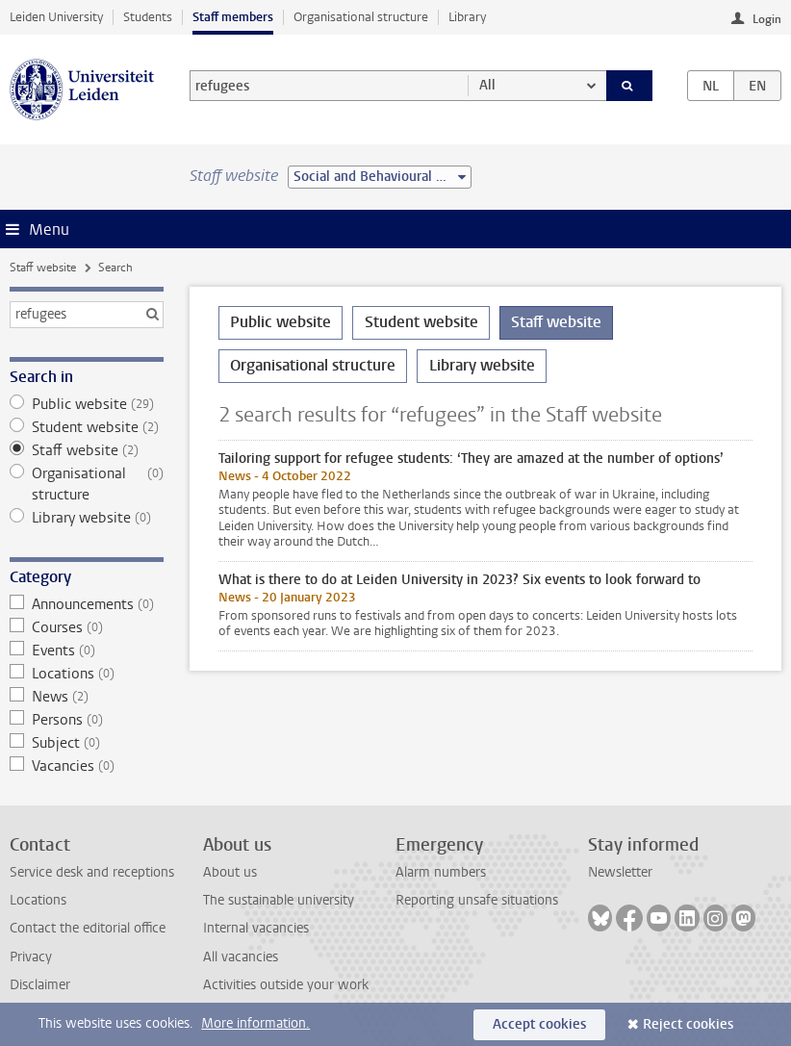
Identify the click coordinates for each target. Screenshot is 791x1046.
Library (467, 17)
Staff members (232, 17)
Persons (87, 719)
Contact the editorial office (88, 928)
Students (147, 17)
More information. (255, 1023)
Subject (87, 742)
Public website (87, 404)
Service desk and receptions (92, 872)
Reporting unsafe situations (477, 900)
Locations (87, 673)
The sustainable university (278, 900)
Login (767, 19)
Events (87, 650)
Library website (87, 517)
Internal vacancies (256, 928)
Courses (87, 627)
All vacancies (240, 957)
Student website (87, 427)
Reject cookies (688, 1024)
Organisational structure (360, 17)
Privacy (31, 957)
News (87, 696)
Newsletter (620, 872)
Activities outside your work (286, 985)
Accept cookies (539, 1024)
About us (230, 872)
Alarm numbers (441, 872)
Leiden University (56, 17)
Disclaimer (40, 985)
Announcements (87, 604)
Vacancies (87, 766)
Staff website (43, 267)
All (487, 85)
